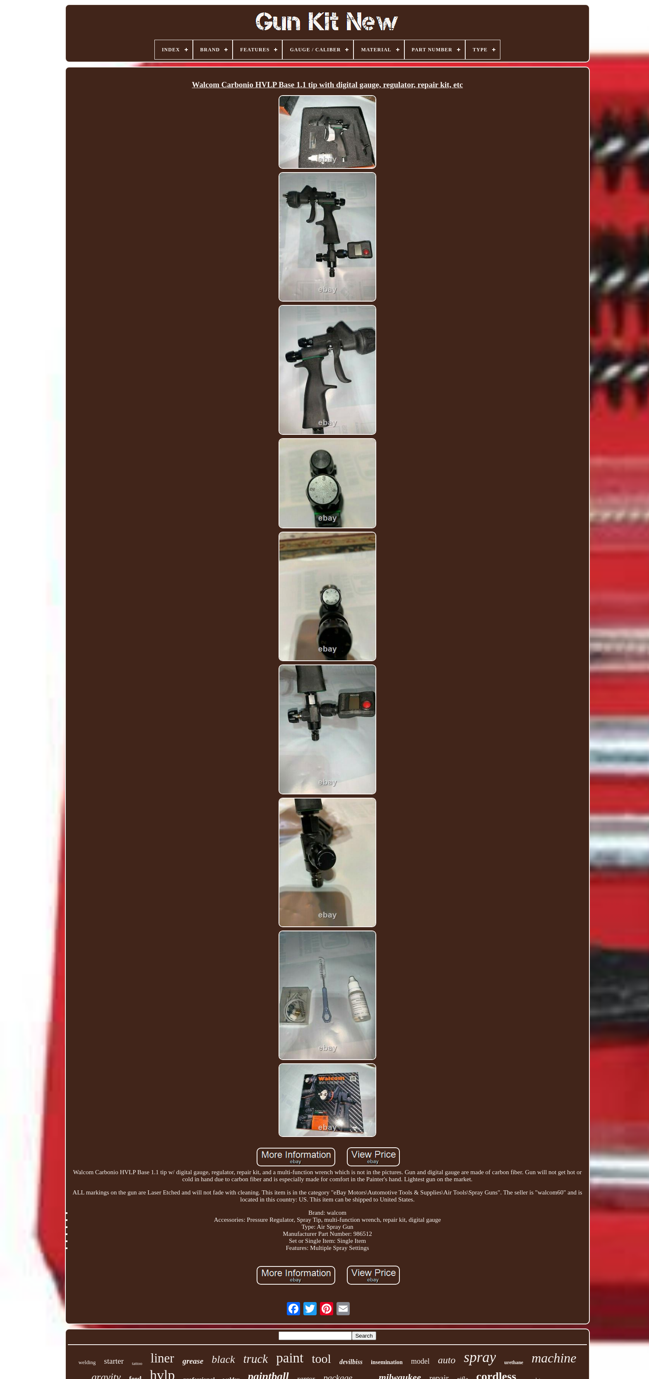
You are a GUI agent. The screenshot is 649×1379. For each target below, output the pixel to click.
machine (553, 1357)
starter (113, 1361)
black (223, 1359)
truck (255, 1358)
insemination (387, 1362)
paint (289, 1357)
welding (87, 1362)
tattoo (137, 1363)
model (420, 1361)
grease (193, 1361)
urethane (513, 1362)
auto (447, 1360)
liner (162, 1358)
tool (321, 1358)
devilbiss (351, 1361)
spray (480, 1357)
